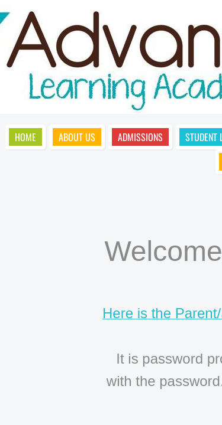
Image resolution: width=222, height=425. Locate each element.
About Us (77, 137)
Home (25, 137)
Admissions (140, 137)
